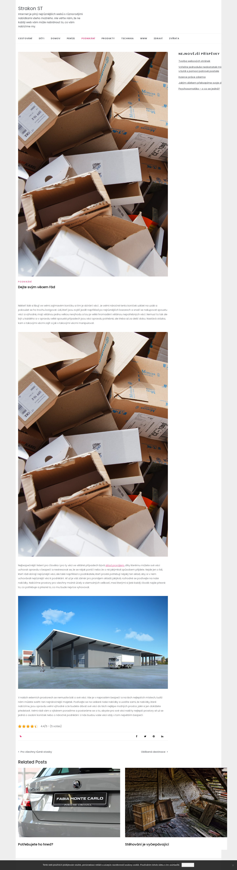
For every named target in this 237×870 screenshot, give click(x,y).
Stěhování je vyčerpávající (147, 844)
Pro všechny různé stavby (36, 751)
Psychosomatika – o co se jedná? (199, 88)
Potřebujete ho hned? (35, 844)
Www (143, 38)
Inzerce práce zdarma (192, 77)
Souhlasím (188, 865)
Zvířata (174, 38)
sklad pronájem (114, 565)
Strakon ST (30, 8)
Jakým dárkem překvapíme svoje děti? (202, 82)
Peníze (71, 38)
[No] (233, 865)
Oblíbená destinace (153, 751)
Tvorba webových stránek (194, 61)
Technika (127, 38)
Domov (55, 38)
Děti (41, 38)
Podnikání (88, 38)
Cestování (25, 38)
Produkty (108, 38)
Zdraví (158, 38)
